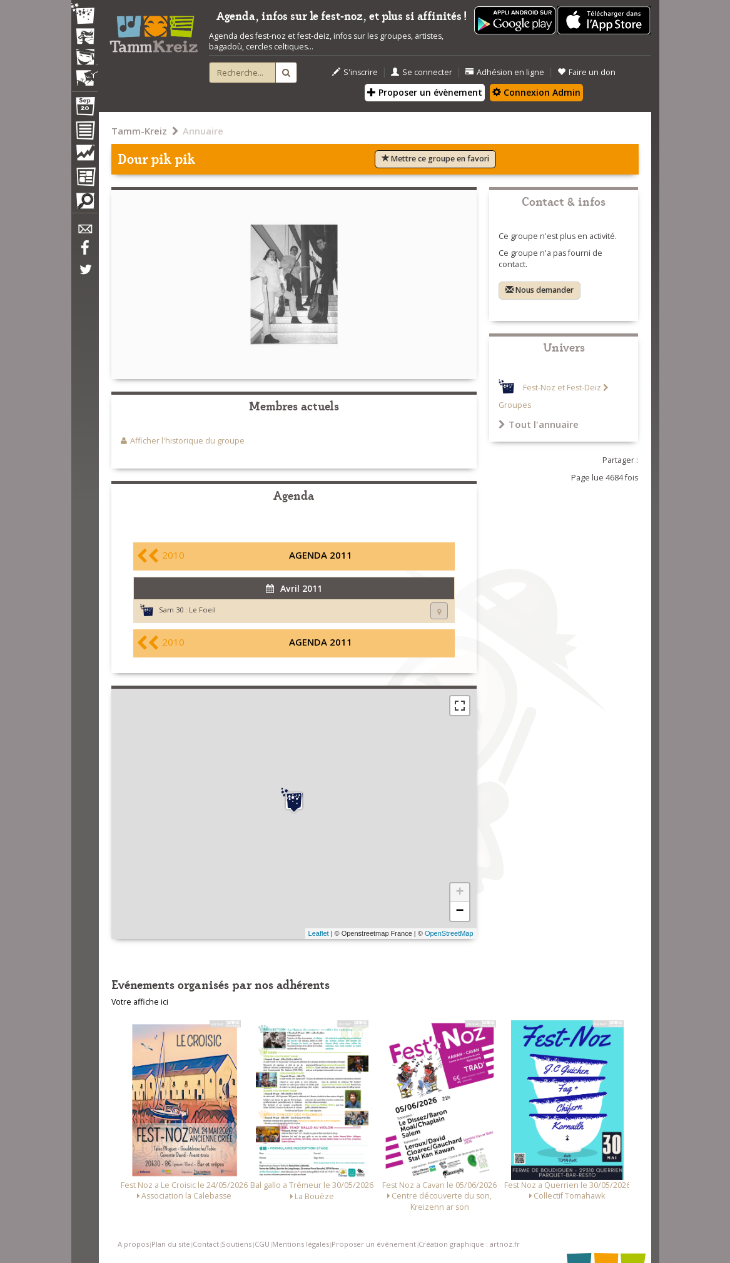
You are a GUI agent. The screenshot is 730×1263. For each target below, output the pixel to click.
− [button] (459, 911)
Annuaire (203, 130)
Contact (206, 1244)
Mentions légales (300, 1244)
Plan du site (170, 1244)
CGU (262, 1244)
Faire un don (586, 72)
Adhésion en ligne (504, 72)
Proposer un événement (374, 1244)
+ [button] (459, 892)
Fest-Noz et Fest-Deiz (562, 387)
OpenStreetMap (449, 933)
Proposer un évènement (424, 92)
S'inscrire (355, 72)
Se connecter (421, 72)
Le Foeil (202, 609)
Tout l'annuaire (539, 424)
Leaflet (318, 933)
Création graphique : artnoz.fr (469, 1244)
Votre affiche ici (139, 1002)
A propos (133, 1244)
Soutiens (236, 1244)
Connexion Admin (536, 92)
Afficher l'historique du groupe (187, 440)
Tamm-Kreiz (139, 130)
